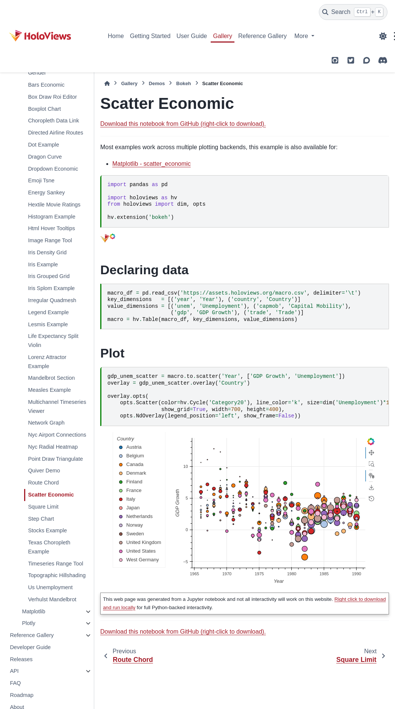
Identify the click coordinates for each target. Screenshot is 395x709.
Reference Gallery (262, 36)
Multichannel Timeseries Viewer (57, 406)
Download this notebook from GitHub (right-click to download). (183, 124)
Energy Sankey (46, 192)
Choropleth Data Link (53, 121)
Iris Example (43, 264)
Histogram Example (51, 217)
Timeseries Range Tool (55, 564)
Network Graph (46, 423)
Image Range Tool (50, 240)
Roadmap (21, 695)
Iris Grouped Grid (48, 276)
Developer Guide (30, 647)
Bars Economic (46, 85)
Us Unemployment (50, 587)
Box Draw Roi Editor (52, 97)
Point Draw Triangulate (55, 459)
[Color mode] (382, 36)
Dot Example (43, 145)
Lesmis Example (48, 324)
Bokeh (183, 83)
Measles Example (49, 390)
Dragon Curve (45, 157)
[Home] (107, 83)
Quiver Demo (44, 471)
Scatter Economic (51, 495)
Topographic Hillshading (57, 575)
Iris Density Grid (47, 252)
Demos (157, 83)
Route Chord (43, 483)
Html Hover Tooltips (51, 228)
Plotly (28, 623)
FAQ (15, 683)
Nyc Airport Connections (57, 435)
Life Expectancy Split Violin (53, 340)
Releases (21, 659)
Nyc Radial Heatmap (53, 447)
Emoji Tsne (41, 180)
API (14, 671)
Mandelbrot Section (51, 378)
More (302, 36)
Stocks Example (47, 530)
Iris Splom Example (51, 288)
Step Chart (41, 519)
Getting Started (150, 36)
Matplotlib (33, 611)
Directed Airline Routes (55, 133)
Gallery (222, 36)
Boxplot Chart (44, 109)
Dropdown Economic (53, 169)
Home (116, 36)
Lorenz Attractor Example (47, 361)
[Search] (353, 12)
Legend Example (48, 312)
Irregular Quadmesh (52, 300)
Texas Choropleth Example (49, 547)
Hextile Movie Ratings (54, 205)
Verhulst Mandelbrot (52, 599)
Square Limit (43, 507)
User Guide (191, 36)
